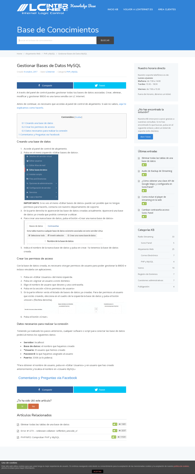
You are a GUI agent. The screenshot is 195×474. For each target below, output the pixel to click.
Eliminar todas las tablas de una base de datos (45, 424)
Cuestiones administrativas (150, 280)
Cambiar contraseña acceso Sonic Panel (155, 211)
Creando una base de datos (37, 123)
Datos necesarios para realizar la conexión (44, 130)
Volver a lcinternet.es (138, 9)
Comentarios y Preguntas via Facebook (39, 134)
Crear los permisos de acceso (38, 126)
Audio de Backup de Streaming (157, 170)
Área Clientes (167, 9)
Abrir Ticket (145, 136)
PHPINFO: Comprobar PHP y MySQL (40, 437)
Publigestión (143, 286)
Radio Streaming (145, 236)
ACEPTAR (97, 471)
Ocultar (78, 117)
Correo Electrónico (149, 255)
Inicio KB (113, 9)
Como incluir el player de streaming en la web (154, 198)
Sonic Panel (146, 242)
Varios (141, 267)
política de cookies (181, 466)
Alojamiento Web (146, 249)
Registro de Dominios (148, 274)
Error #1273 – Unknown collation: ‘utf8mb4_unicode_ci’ (49, 430)
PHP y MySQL (72, 71)
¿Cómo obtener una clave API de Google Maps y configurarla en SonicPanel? (158, 183)
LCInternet (50, 71)
